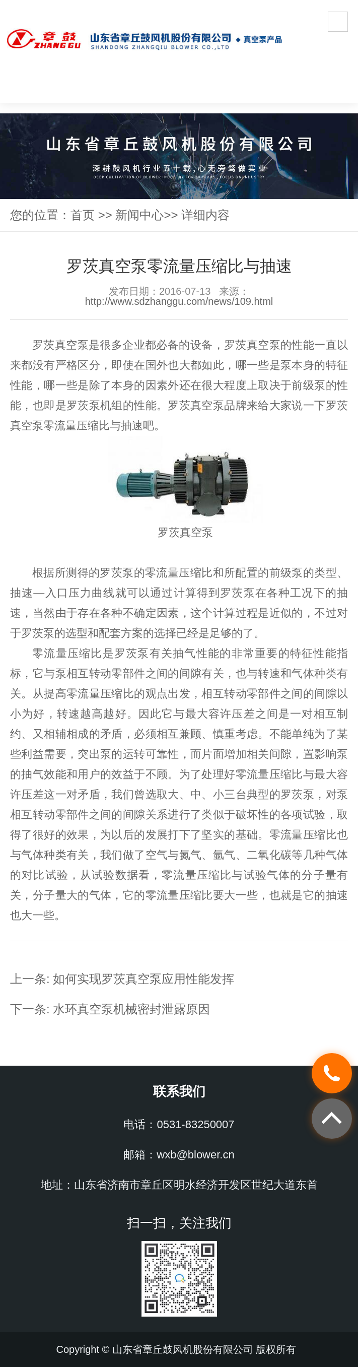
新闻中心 (139, 215)
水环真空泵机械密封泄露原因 (131, 1009)
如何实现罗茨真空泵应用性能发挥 (143, 979)
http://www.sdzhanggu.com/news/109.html (179, 301)
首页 (82, 215)
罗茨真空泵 (60, 345)
